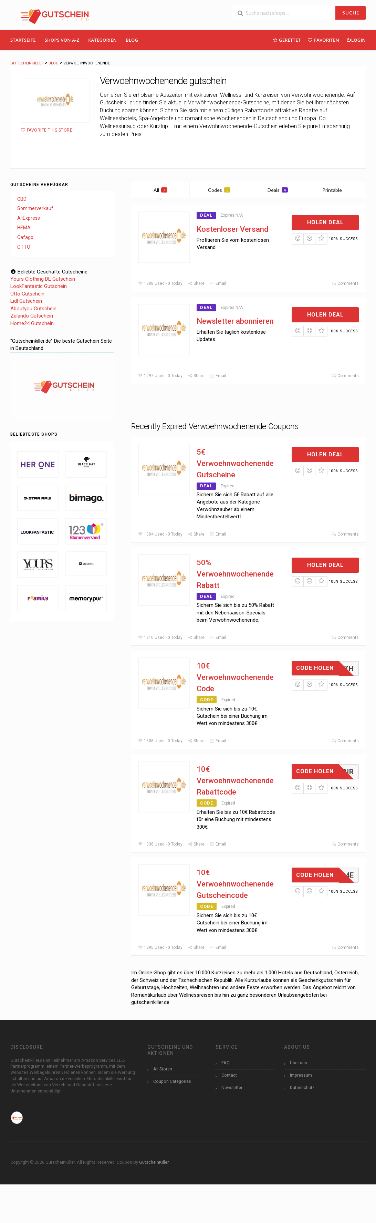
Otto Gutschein (27, 294)
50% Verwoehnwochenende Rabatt (235, 574)
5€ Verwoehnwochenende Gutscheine (235, 463)
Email (218, 283)
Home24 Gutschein (32, 323)
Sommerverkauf (35, 208)
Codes (219, 190)
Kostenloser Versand (232, 229)
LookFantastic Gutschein (38, 286)
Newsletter (231, 1087)
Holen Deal (325, 222)
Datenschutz (302, 1087)
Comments (345, 283)
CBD (22, 199)
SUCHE (350, 12)
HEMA (24, 227)
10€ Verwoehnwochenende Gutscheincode (235, 884)
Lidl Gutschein (26, 301)
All (160, 190)
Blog (132, 40)
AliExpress (28, 218)
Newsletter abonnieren (235, 321)
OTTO (23, 247)
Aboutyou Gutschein (33, 308)
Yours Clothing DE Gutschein (42, 279)
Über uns (298, 1062)
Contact (229, 1075)
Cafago (25, 237)
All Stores (162, 1068)
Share (196, 283)
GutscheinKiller (154, 1162)
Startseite (23, 40)
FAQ (225, 1062)
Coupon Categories (172, 1081)
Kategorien (102, 40)
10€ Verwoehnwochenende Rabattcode (235, 780)
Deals (278, 190)
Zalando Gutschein (31, 316)
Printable (336, 190)
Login (356, 40)
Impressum (301, 1075)
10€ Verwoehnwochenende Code (235, 677)
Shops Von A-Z (62, 40)
